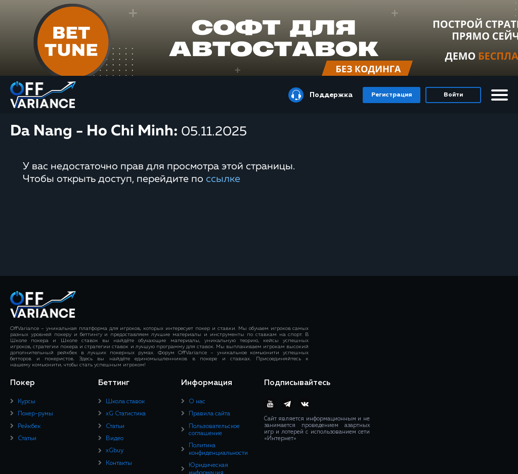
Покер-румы (35, 414)
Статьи (27, 439)
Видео (114, 439)
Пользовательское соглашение (214, 430)
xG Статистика (126, 414)
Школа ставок (125, 402)
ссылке (223, 179)
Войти (453, 95)
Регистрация (391, 95)
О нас (197, 402)
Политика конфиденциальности (218, 449)
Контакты (119, 463)
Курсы (26, 402)
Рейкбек (29, 426)
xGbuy (114, 451)
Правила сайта (209, 414)
